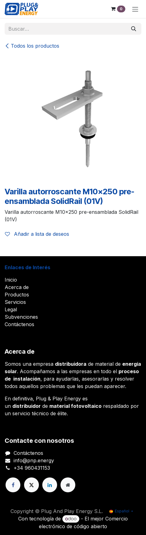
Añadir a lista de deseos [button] (37, 234)
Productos (17, 294)
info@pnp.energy (34, 460)
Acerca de (17, 287)
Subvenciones (21, 317)
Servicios (15, 302)
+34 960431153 (32, 468)
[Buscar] (133, 29)
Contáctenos (19, 324)
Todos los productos (32, 46)
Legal (11, 309)
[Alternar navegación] (135, 8)
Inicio (11, 280)
